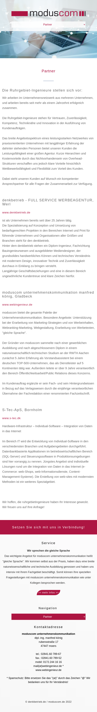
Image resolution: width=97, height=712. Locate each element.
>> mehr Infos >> (48, 592)
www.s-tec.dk (11, 418)
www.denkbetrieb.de (16, 212)
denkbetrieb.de (37, 702)
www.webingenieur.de (17, 304)
